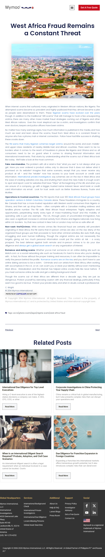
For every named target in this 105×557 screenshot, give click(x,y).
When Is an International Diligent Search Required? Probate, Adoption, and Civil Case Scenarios (25, 456)
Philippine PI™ (86, 548)
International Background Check (35, 505)
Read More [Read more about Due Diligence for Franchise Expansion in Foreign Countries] (63, 475)
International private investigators (34, 176)
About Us (53, 504)
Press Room (55, 515)
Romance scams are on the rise (57, 259)
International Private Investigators (32, 511)
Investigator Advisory (70, 509)
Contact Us (69, 518)
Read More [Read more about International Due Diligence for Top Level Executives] (9, 407)
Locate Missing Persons (34, 521)
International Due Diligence (35, 517)
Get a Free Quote (72, 514)
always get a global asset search (35, 245)
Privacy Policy (71, 504)
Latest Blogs (55, 511)
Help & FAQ (54, 508)
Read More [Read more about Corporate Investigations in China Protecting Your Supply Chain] (63, 407)
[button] (72, 7)
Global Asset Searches (33, 525)
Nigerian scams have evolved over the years (76, 113)
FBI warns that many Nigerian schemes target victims (36, 144)
